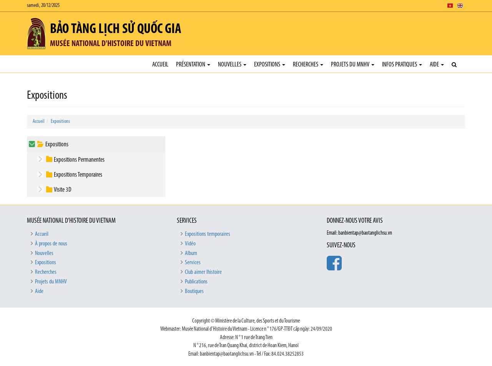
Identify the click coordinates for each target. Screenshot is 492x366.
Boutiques (194, 291)
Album (191, 253)
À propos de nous (51, 244)
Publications (196, 282)
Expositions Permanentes (79, 160)
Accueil (160, 64)
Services (193, 263)
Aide (437, 64)
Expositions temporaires (207, 234)
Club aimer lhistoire (203, 272)
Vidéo (190, 244)
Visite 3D (62, 190)
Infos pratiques (402, 64)
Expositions (269, 64)
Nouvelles (232, 64)
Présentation (193, 64)
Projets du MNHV (352, 64)
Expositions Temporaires (78, 175)
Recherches (308, 64)
